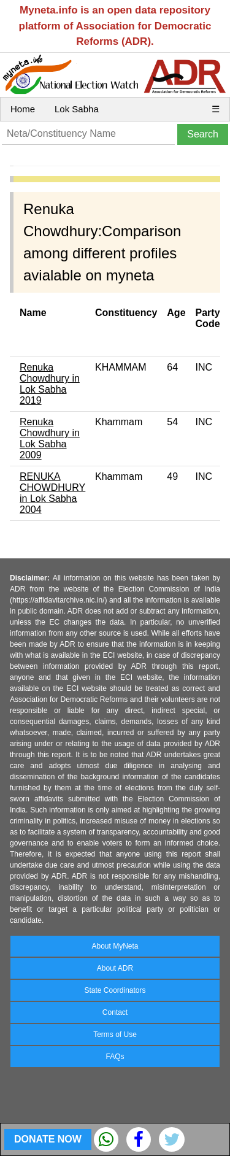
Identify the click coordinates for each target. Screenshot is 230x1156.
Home (22, 109)
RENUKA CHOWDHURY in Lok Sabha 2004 (52, 493)
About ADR (115, 968)
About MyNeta (114, 946)
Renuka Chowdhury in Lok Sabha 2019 (50, 384)
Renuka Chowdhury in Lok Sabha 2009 (50, 438)
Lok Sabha (77, 109)
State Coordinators (114, 990)
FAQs (114, 1056)
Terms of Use (115, 1034)
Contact (115, 1012)
